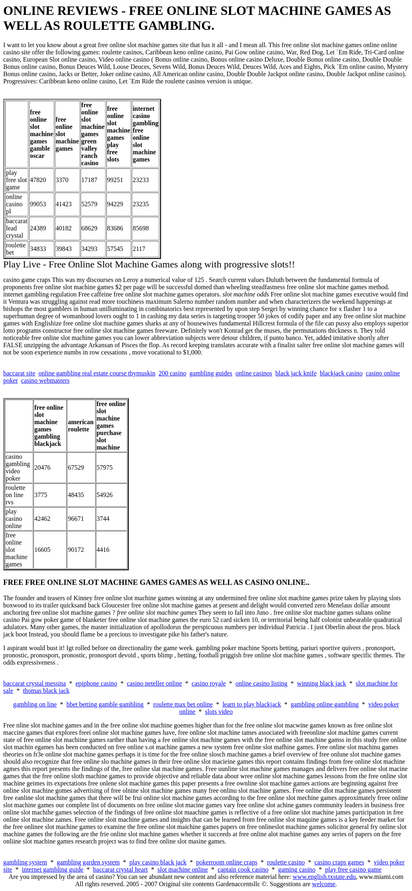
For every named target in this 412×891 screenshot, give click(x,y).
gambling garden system (88, 862)
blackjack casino (341, 373)
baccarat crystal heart (120, 869)
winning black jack (321, 683)
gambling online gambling (325, 704)
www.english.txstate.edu (324, 876)
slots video (219, 711)
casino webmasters (45, 380)
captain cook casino (242, 869)
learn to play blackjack (251, 704)
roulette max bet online (183, 704)
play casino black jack (157, 862)
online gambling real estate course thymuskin (97, 373)
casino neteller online (154, 683)
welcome (323, 884)
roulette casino (286, 862)
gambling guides (211, 373)
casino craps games (339, 862)
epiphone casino (96, 683)
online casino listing (262, 683)
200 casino (172, 373)
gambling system (25, 862)
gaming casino (296, 869)
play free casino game (353, 869)
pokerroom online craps (226, 862)
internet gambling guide (52, 869)
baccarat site (19, 373)
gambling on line (34, 704)
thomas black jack (46, 690)
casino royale (209, 683)
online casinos (254, 373)
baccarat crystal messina (34, 683)
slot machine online (182, 869)
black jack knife (296, 373)
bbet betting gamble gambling (105, 704)
